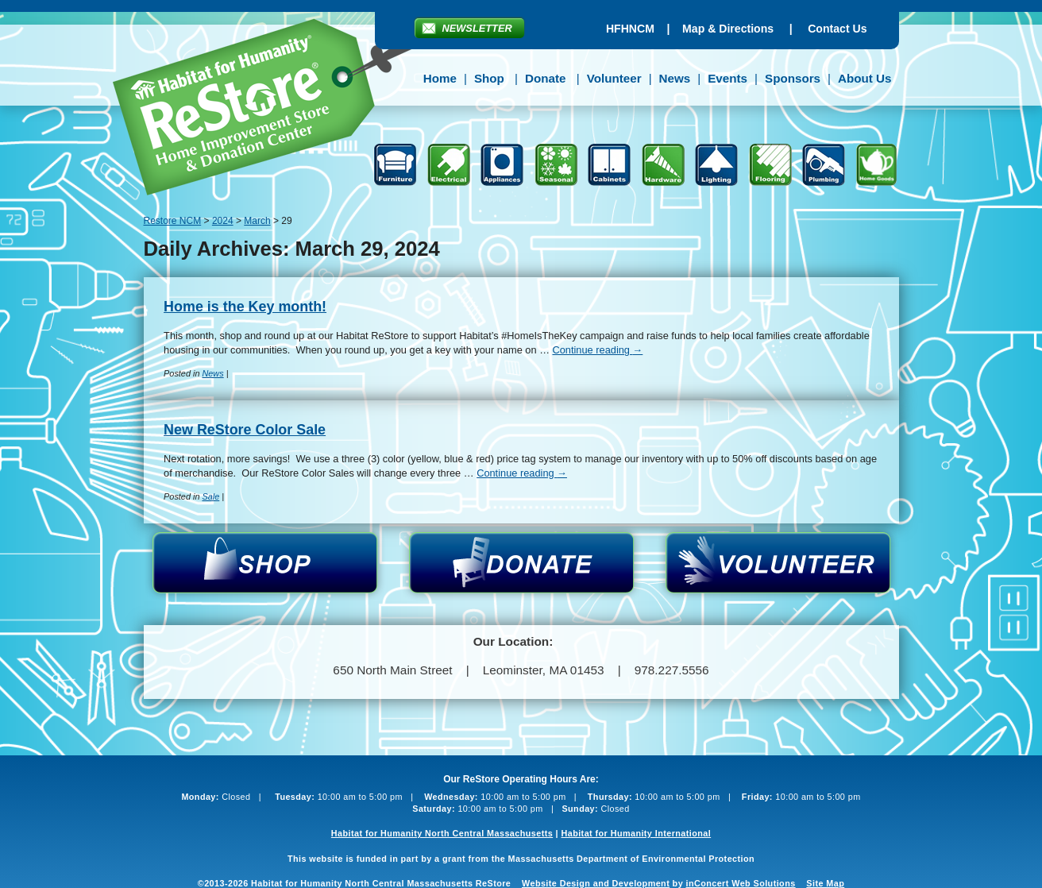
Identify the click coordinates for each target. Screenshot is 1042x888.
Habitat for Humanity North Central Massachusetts (442, 833)
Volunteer (614, 78)
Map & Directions (728, 28)
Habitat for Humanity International (636, 833)
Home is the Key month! (245, 307)
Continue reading (597, 350)
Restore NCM (273, 109)
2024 (222, 220)
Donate (545, 78)
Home (440, 78)
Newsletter (477, 28)
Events (727, 78)
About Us (865, 78)
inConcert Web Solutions (741, 883)
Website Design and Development (596, 883)
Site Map (825, 883)
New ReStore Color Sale (245, 430)
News (675, 78)
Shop (489, 78)
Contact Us (837, 28)
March (257, 220)
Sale (210, 496)
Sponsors (792, 78)
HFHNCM (630, 28)
